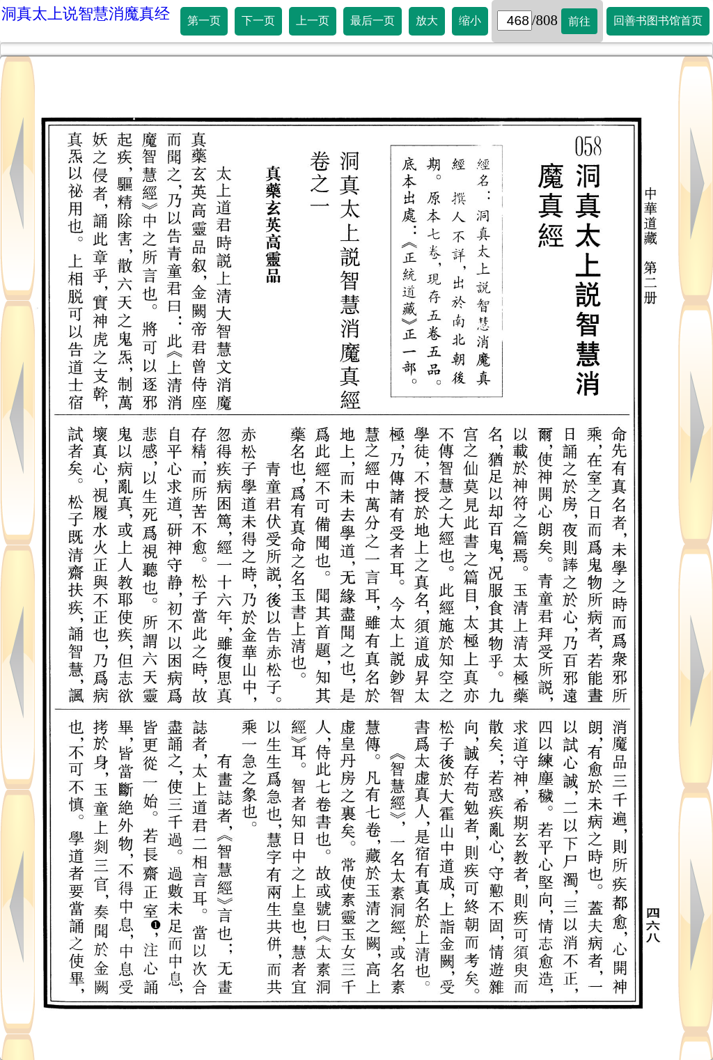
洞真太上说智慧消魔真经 (85, 13)
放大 (427, 20)
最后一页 (372, 20)
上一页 (312, 20)
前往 (579, 21)
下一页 (258, 20)
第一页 (204, 20)
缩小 (470, 20)
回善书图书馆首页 (658, 20)
